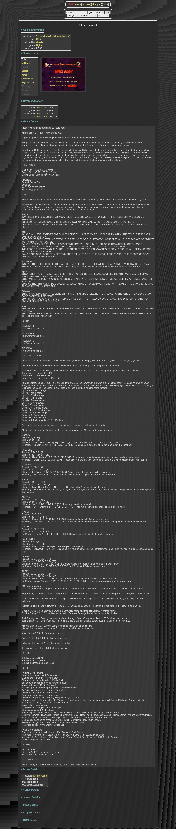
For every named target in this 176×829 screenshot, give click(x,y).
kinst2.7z (42, 110)
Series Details (31, 789)
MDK (71, 4)
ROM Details (30, 820)
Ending (25, 94)
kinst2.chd (42, 116)
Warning (25, 86)
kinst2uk (40, 42)
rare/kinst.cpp (39, 776)
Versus (25, 75)
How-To (25, 67)
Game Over (27, 78)
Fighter (39, 45)
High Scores (27, 82)
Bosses (25, 90)
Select (24, 71)
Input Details (30, 805)
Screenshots (30, 53)
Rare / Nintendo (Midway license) (53, 36)
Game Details (30, 121)
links (105, 4)
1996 (38, 39)
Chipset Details (32, 812)
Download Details (33, 101)
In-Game (25, 63)
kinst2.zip (42, 107)
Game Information (33, 29)
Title (23, 59)
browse (86, 4)
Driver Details (31, 769)
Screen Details (31, 797)
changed (96, 4)
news (78, 4)
